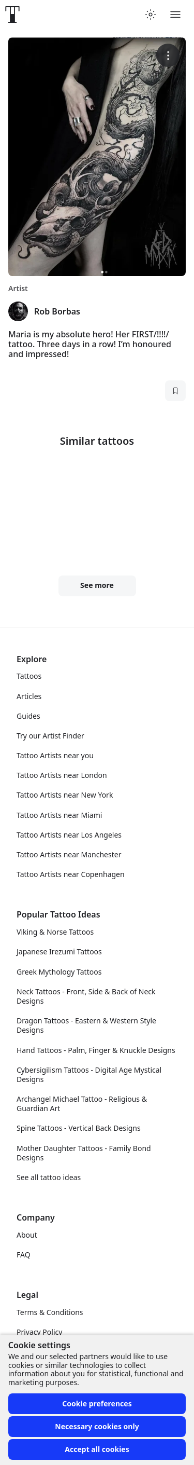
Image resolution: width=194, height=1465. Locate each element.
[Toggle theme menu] (150, 14)
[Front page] (12, 14)
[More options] (168, 55)
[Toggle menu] (175, 14)
